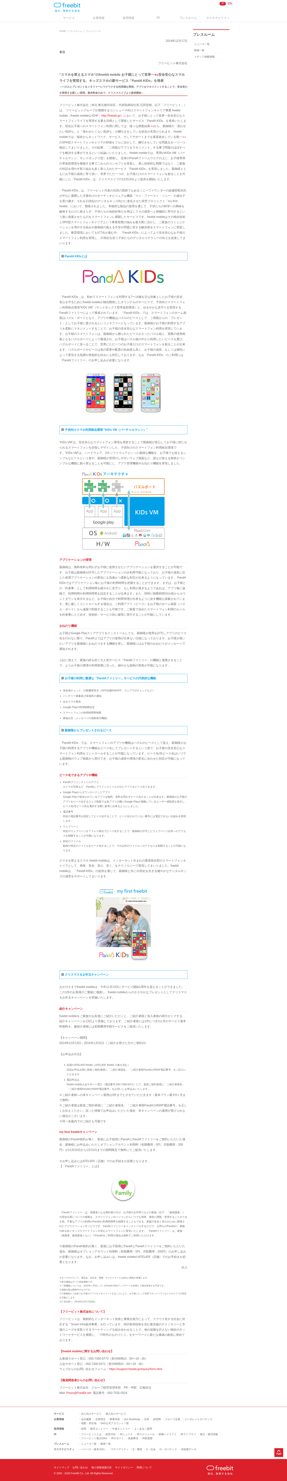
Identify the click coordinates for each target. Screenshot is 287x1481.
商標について (144, 1467)
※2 (152, 126)
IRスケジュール (146, 1434)
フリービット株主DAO (94, 1438)
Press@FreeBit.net (78, 1392)
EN (230, 3)
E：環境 (137, 1449)
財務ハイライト (168, 1434)
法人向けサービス (91, 1413)
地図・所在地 (88, 1423)
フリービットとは (91, 1434)
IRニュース (126, 1434)
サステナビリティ (218, 17)
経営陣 (157, 1419)
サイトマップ (61, 1467)
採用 (83, 1428)
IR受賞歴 (147, 1438)
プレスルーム (188, 17)
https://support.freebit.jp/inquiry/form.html (135, 1369)
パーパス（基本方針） (94, 1449)
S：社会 (150, 1449)
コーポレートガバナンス (198, 1419)
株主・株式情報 (209, 1434)
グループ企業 (172, 1419)
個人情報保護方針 (101, 1467)
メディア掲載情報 (204, 56)
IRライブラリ (188, 1434)
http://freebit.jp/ (111, 115)
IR (158, 17)
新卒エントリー (99, 1428)
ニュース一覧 (202, 44)
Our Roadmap (132, 1419)
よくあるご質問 (143, 1428)
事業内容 (115, 1419)
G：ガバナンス (168, 1449)
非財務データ (188, 1449)
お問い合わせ (80, 1467)
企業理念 (100, 1419)
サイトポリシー (124, 1467)
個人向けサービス (116, 1413)
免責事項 (133, 1438)
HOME (62, 31)
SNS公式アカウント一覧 (114, 1423)
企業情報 (99, 17)
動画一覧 (199, 50)
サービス (69, 17)
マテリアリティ (120, 1449)
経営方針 (111, 1434)
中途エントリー (121, 1428)
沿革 (146, 1419)
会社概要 (86, 1419)
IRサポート (117, 1438)
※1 (156, 74)
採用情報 (128, 17)
